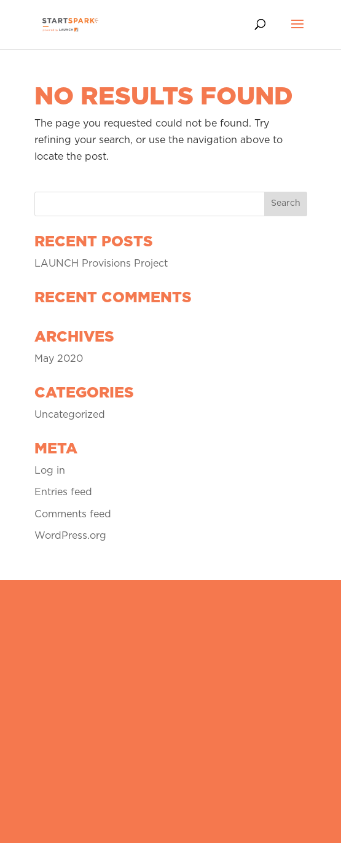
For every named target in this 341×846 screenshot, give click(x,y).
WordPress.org (70, 536)
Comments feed (72, 514)
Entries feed (63, 492)
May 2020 (58, 359)
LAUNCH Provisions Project (101, 263)
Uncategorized (69, 415)
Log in (49, 471)
